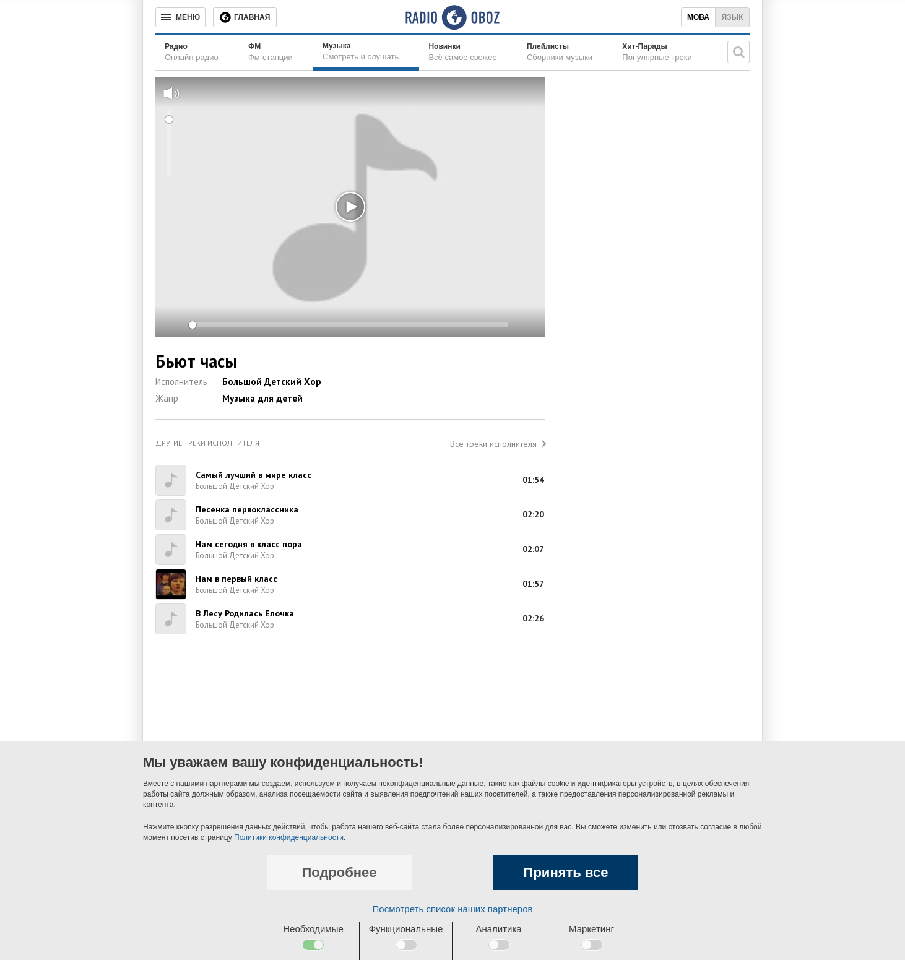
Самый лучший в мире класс (253, 474)
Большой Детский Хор (271, 381)
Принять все (566, 872)
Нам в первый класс (236, 578)
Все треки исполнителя (493, 443)
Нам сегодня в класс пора (249, 544)
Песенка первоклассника (247, 509)
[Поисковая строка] (738, 52)
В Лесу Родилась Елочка (245, 613)
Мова (698, 17)
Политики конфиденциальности (289, 837)
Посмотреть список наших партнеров (453, 909)
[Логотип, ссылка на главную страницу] (452, 17)
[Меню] (180, 17)
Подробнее (338, 872)
